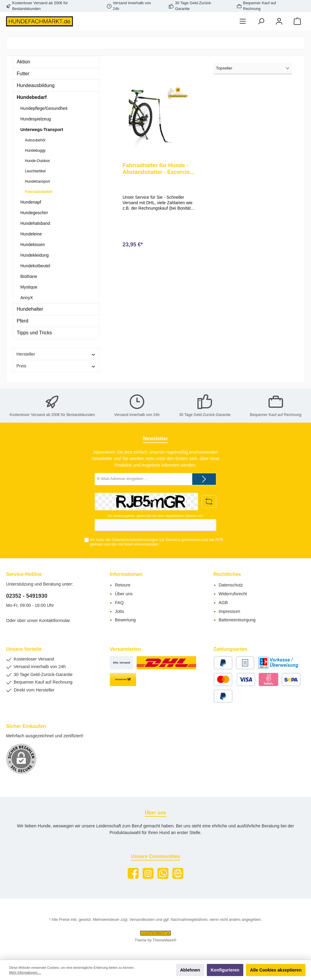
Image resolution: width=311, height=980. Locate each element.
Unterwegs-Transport (41, 129)
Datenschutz (231, 585)
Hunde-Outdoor (37, 161)
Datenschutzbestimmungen (135, 540)
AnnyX (26, 297)
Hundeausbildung (36, 85)
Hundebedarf (32, 97)
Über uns (123, 593)
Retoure (122, 585)
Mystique (28, 287)
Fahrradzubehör (39, 192)
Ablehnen (190, 970)
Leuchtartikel (35, 171)
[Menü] (242, 21)
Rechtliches (227, 574)
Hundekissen (32, 244)
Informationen (126, 574)
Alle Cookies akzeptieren (276, 970)
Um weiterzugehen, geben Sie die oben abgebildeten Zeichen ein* (155, 516)
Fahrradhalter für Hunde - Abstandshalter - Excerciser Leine (158, 168)
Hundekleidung (34, 255)
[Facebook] (133, 873)
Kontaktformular (54, 620)
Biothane (28, 276)
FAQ (119, 602)
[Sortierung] (253, 68)
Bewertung (125, 619)
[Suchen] (260, 21)
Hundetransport (37, 181)
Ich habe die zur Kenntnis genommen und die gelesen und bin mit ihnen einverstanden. (156, 542)
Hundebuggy (35, 150)
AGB (219, 540)
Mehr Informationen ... (25, 972)
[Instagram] (148, 873)
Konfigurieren (225, 970)
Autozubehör (35, 140)
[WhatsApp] (163, 873)
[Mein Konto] (279, 21)
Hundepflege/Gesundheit (43, 108)
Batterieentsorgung (237, 619)
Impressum (229, 611)
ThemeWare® (164, 940)
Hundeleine (31, 233)
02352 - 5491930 (26, 596)
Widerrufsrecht (233, 593)
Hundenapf (30, 202)
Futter (23, 73)
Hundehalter (30, 309)
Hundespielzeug (35, 119)
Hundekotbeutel (35, 265)
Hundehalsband (35, 223)
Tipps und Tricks (34, 332)
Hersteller (56, 354)
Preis (56, 366)
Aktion (23, 61)
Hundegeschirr (34, 212)
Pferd (22, 320)
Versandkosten (142, 919)
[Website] (178, 873)
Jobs (119, 611)
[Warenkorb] (297, 21)
